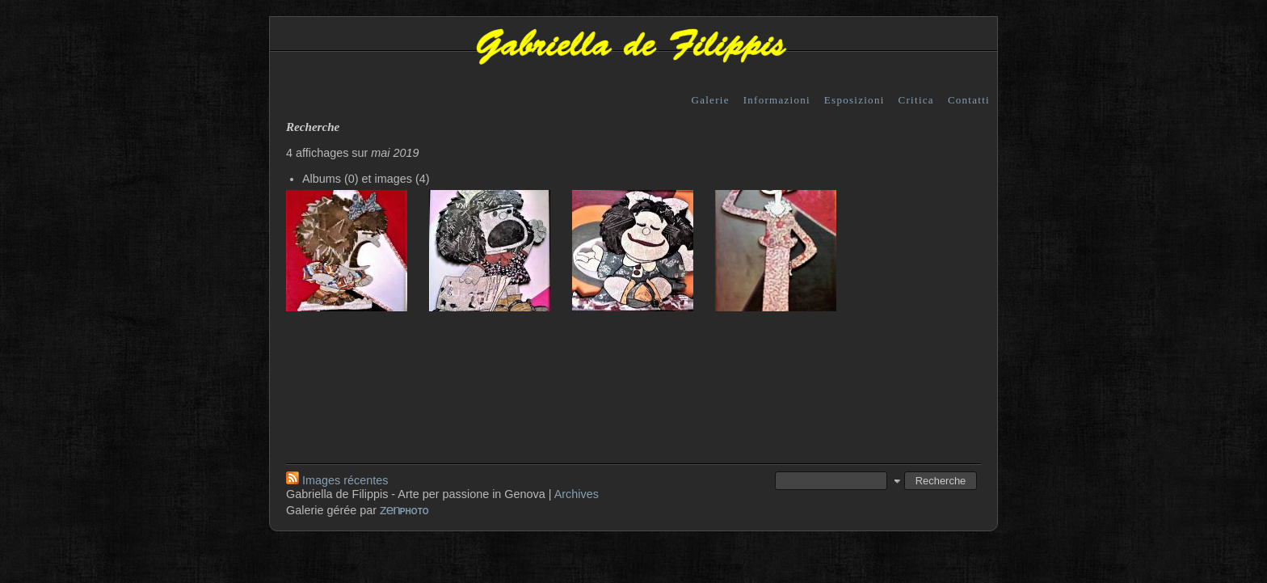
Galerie (711, 100)
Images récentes (337, 480)
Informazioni (776, 100)
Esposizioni (854, 100)
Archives (576, 494)
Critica (916, 100)
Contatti (969, 100)
